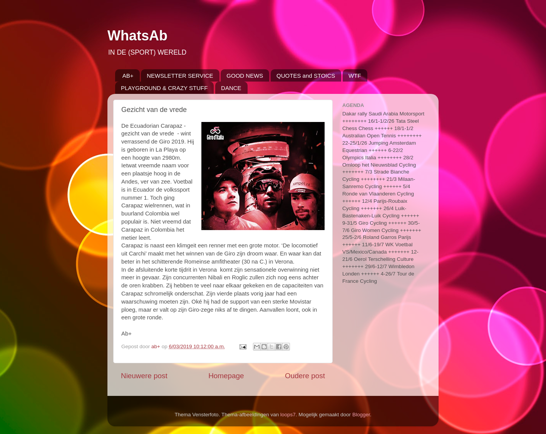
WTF (354, 75)
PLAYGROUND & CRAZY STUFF (164, 88)
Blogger (361, 414)
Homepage (226, 376)
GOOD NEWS (244, 75)
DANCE (231, 88)
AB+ (128, 75)
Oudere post (305, 376)
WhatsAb (137, 35)
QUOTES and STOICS (305, 75)
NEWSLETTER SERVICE (180, 75)
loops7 (288, 414)
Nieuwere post (144, 376)
